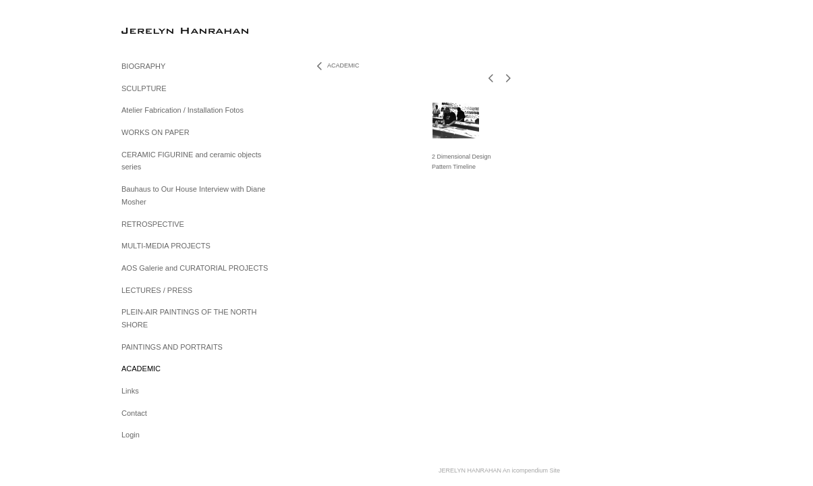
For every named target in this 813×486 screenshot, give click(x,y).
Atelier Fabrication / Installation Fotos (182, 110)
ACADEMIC (141, 368)
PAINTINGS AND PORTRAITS (172, 347)
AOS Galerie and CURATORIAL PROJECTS (194, 268)
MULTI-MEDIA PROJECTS (166, 246)
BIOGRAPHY (143, 66)
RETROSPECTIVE (152, 224)
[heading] (155, 30)
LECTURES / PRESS (156, 290)
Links (130, 391)
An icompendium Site (531, 470)
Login (130, 435)
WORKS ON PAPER (155, 132)
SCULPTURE (144, 88)
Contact (134, 413)
